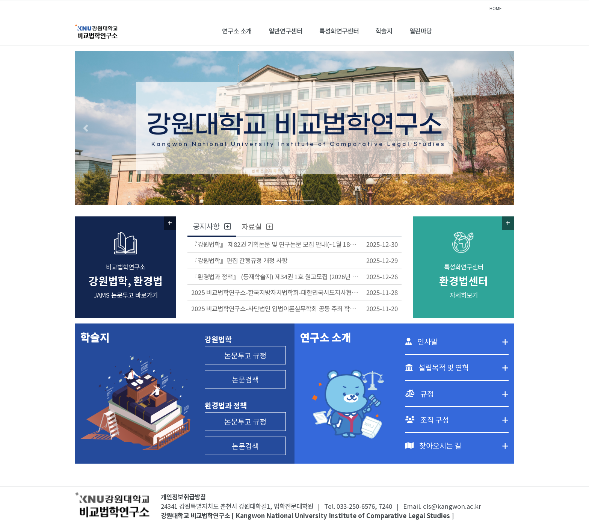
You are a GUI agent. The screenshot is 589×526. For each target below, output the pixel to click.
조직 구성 (464, 419)
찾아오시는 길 (464, 445)
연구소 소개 (237, 30)
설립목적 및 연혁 (463, 367)
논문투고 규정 (245, 355)
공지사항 (212, 226)
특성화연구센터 (339, 30)
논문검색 (245, 379)
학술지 (384, 30)
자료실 (257, 226)
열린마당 (420, 30)
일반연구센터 (285, 30)
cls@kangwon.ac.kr (452, 506)
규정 (464, 394)
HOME (495, 8)
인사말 (463, 341)
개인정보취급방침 (183, 496)
